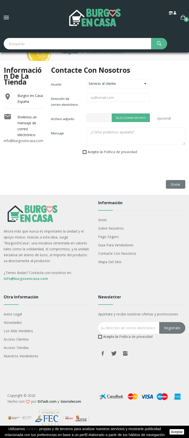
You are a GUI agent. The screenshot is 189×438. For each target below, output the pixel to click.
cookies (32, 429)
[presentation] (88, 170)
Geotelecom (71, 401)
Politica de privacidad (120, 151)
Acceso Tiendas (16, 347)
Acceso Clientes (16, 339)
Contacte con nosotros (117, 253)
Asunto (56, 84)
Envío (102, 220)
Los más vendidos (18, 330)
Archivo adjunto (62, 119)
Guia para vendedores (116, 245)
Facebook (102, 353)
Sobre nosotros (111, 228)
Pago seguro (108, 236)
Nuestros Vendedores (21, 356)
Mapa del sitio (110, 261)
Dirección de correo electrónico (64, 101)
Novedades (13, 322)
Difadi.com (47, 401)
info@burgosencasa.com (23, 140)
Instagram (125, 353)
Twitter (114, 353)
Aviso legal (13, 314)
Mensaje (57, 133)
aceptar (177, 432)
